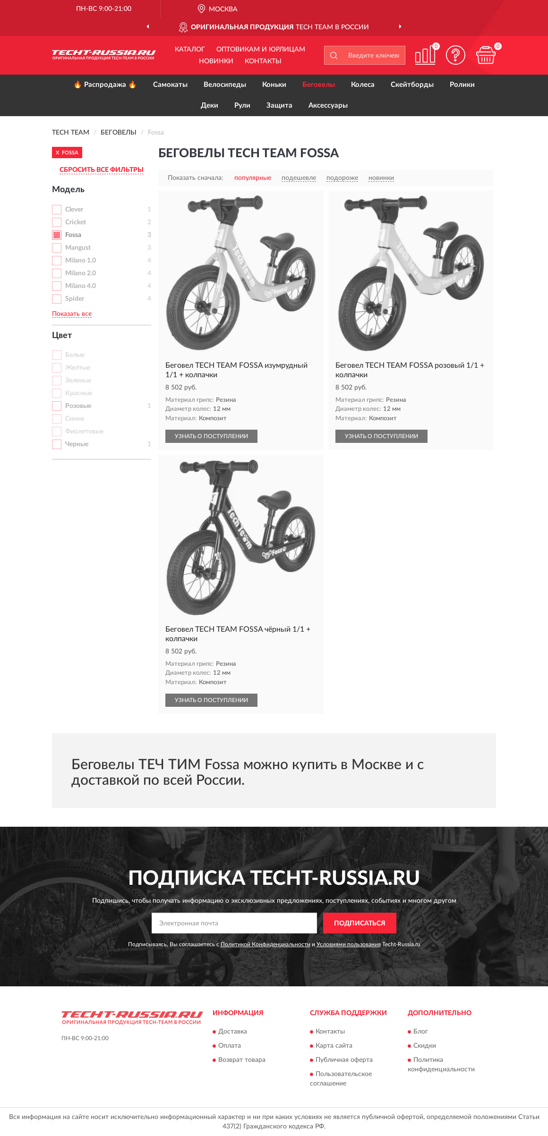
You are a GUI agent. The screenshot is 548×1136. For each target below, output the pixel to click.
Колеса (363, 84)
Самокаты (170, 84)
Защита (279, 105)
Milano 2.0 (80, 273)
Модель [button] (68, 190)
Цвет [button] (62, 335)
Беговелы (318, 84)
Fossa (73, 235)
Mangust (78, 248)
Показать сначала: (195, 178)
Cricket (75, 222)
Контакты (263, 61)
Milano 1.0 (80, 260)
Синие (74, 418)
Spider (74, 299)
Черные (76, 444)
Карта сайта (334, 1046)
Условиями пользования (349, 944)
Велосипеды (225, 84)
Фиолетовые (84, 431)
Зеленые (78, 380)
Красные (78, 393)
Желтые (77, 368)
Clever (74, 209)
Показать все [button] (72, 314)
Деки (209, 105)
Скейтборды (412, 84)
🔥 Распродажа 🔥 (105, 84)
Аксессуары (328, 105)
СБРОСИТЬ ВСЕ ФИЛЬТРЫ (102, 170)
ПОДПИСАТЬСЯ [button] (359, 923)
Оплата (229, 1046)
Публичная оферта (344, 1060)
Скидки (424, 1046)
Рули (242, 105)
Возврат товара (241, 1060)
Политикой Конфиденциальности (265, 944)
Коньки (274, 84)
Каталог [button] (190, 49)
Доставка (232, 1031)
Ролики (462, 84)
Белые (75, 355)
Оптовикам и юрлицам (260, 49)
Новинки (216, 61)
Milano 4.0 (80, 286)
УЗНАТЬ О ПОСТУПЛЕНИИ (211, 436)
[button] (455, 55)
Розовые (78, 406)
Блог (420, 1031)
